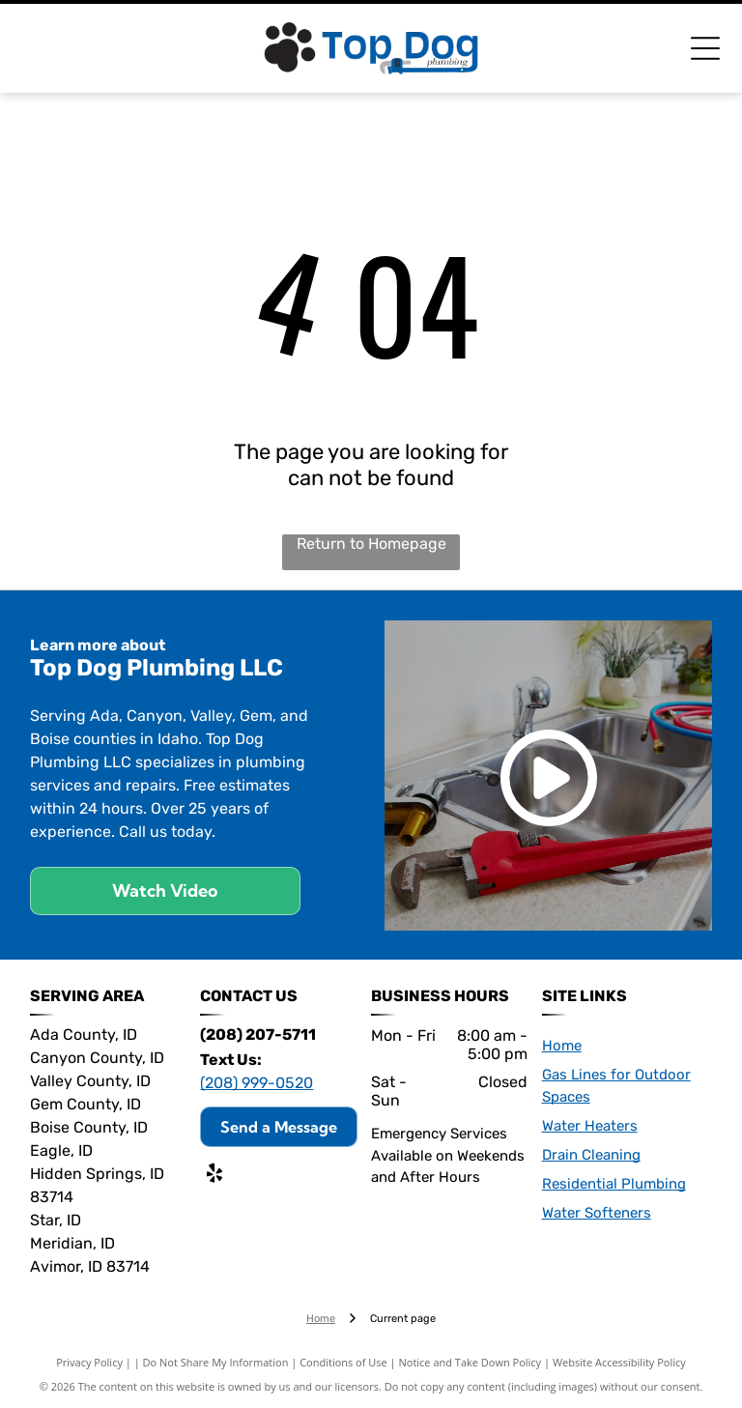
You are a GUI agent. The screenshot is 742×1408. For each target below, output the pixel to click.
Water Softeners (596, 1212)
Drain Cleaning (591, 1155)
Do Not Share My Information (216, 1362)
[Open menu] (705, 48)
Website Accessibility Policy (619, 1362)
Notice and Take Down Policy (470, 1362)
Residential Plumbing (614, 1183)
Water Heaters (590, 1126)
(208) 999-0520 (256, 1083)
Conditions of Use (343, 1362)
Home (562, 1045)
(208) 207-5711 (258, 1034)
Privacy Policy (89, 1362)
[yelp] (214, 1175)
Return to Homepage (371, 543)
